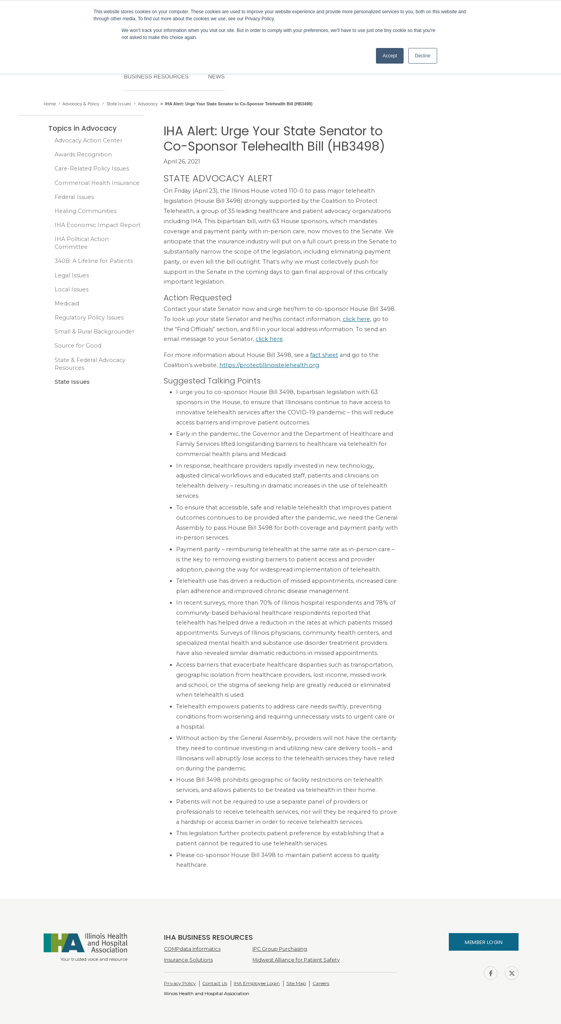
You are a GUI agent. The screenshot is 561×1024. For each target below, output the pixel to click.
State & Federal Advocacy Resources (90, 364)
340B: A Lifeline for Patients (94, 260)
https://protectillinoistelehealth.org (269, 365)
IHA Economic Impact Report (98, 225)
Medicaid (67, 303)
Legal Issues (72, 275)
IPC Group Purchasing (279, 949)
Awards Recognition (83, 154)
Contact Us (214, 983)
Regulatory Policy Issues (89, 317)
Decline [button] (422, 56)
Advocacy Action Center (88, 140)
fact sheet (324, 354)
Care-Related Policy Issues (92, 168)
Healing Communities (85, 211)
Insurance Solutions (188, 960)
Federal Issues (74, 197)
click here (356, 319)
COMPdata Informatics (192, 949)
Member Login (484, 942)
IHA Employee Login (257, 983)
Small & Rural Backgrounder (94, 331)
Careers (320, 983)
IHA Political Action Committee (82, 243)
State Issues (72, 381)
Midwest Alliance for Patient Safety (296, 960)
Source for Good (78, 345)
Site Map (296, 983)
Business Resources (156, 76)
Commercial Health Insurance (97, 182)
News (216, 76)
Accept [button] (390, 56)
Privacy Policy (180, 983)
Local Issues (71, 289)
